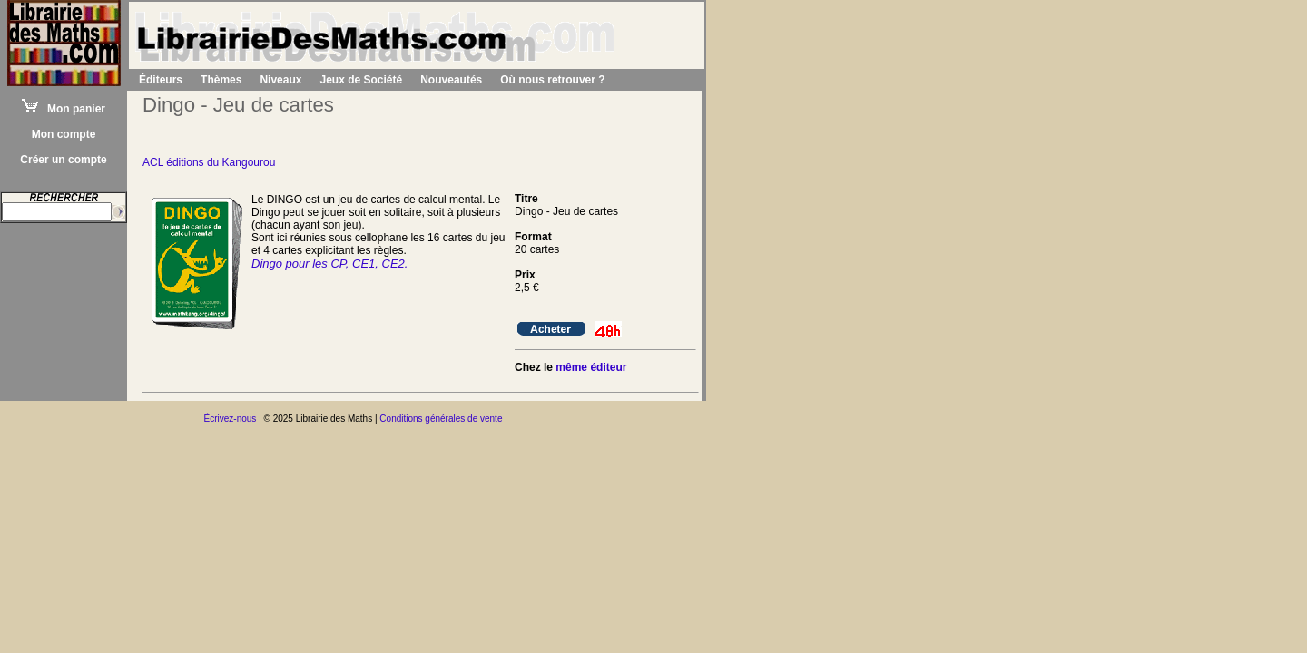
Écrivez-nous (230, 419)
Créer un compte (63, 159)
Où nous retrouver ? (552, 79)
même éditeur (590, 367)
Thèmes (221, 79)
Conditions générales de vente (440, 419)
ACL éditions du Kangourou (208, 162)
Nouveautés (451, 79)
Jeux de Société (360, 79)
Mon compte (64, 134)
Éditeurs (160, 79)
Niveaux (280, 79)
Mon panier (63, 108)
